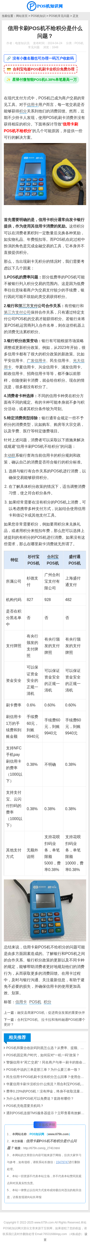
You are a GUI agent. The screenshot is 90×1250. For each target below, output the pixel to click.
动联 (11, 455)
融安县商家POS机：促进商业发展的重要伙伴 (51, 1013)
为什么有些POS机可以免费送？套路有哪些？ (40, 1098)
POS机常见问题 (59, 16)
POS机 (35, 1002)
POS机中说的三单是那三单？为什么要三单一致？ (43, 1069)
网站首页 (22, 16)
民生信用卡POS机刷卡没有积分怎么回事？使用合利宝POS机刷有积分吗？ (46, 1077)
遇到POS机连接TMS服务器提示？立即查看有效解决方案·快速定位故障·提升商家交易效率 (46, 1113)
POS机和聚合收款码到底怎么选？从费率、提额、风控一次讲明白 (46, 1048)
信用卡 (32, 105)
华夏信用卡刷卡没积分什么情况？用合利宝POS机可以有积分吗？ (46, 1084)
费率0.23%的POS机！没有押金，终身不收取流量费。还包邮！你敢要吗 (46, 1091)
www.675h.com (58, 1134)
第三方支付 (28, 306)
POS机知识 (38, 16)
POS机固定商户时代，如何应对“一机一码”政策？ (42, 1055)
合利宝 (53, 557)
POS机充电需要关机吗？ (25, 1106)
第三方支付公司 (17, 312)
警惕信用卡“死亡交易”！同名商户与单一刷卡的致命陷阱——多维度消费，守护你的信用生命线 (46, 1062)
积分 (23, 111)
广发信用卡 (36, 361)
